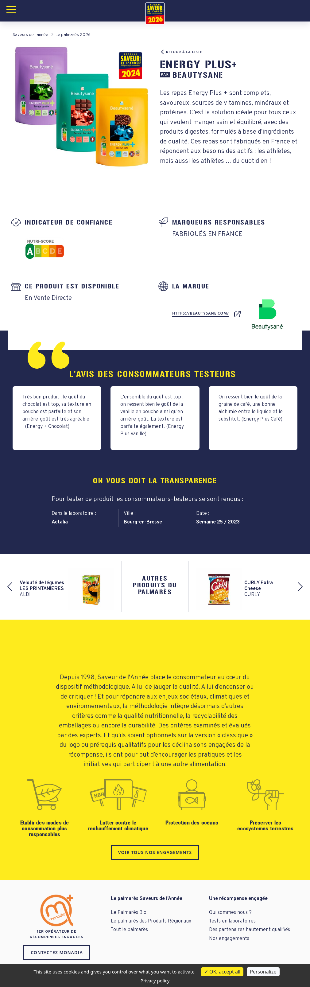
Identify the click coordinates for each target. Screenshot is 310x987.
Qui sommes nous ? (230, 913)
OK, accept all (222, 971)
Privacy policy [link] (155, 980)
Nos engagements (229, 939)
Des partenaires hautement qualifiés (249, 930)
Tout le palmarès (129, 930)
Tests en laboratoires (232, 921)
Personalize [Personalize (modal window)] (263, 971)
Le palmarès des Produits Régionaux (151, 921)
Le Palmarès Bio (128, 913)
